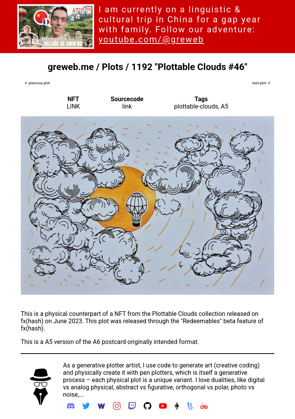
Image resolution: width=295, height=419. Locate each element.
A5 (224, 106)
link (127, 106)
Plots (112, 67)
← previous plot (37, 83)
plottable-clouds (196, 106)
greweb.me (71, 67)
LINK (73, 106)
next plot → (261, 83)
